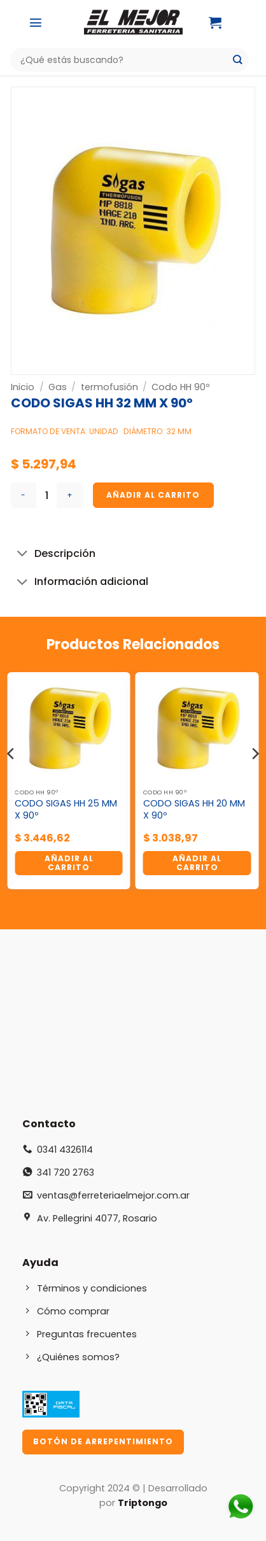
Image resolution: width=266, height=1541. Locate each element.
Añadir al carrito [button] (69, 863)
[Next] (254, 779)
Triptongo (142, 1502)
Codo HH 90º (180, 387)
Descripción (53, 554)
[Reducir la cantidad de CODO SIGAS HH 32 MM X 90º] (23, 495)
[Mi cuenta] (247, 22)
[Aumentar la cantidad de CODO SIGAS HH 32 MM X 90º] (70, 495)
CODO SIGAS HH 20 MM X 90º (194, 809)
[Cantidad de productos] (46, 495)
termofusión (109, 387)
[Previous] (11, 779)
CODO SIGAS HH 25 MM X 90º (66, 809)
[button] (36, 22)
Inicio (22, 387)
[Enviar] (237, 60)
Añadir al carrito (153, 494)
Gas (57, 387)
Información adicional (79, 582)
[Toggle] (22, 554)
